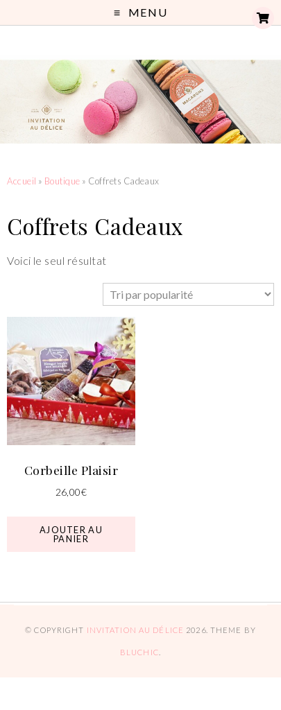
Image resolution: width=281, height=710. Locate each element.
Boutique (62, 181)
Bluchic (139, 652)
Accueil (21, 181)
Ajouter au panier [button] (71, 534)
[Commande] (188, 294)
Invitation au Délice (135, 629)
